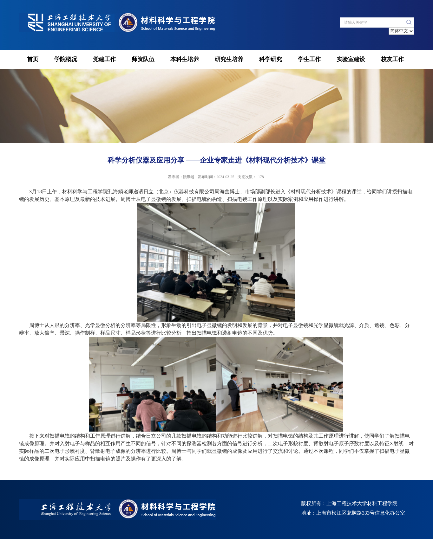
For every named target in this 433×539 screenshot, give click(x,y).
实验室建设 (351, 59)
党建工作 (104, 59)
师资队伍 (143, 59)
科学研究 (270, 59)
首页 (32, 59)
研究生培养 (229, 59)
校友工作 (392, 59)
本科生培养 (184, 59)
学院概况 (65, 59)
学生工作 (309, 59)
